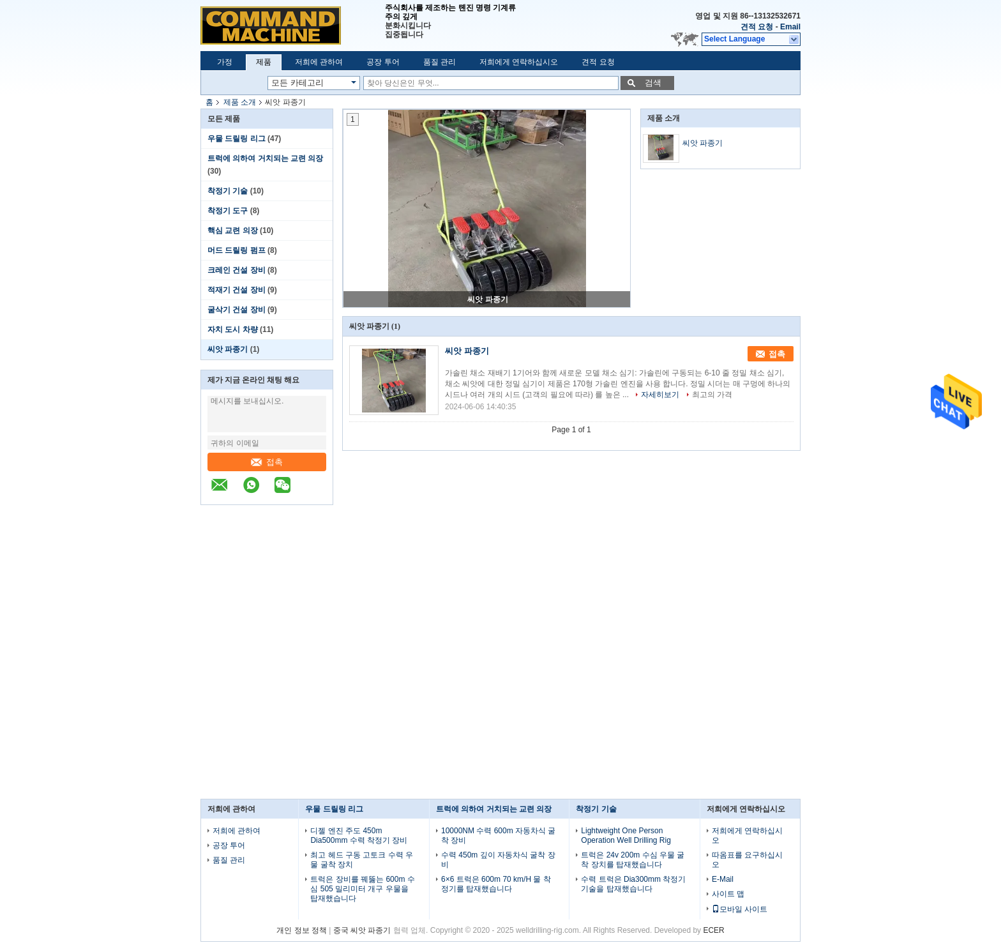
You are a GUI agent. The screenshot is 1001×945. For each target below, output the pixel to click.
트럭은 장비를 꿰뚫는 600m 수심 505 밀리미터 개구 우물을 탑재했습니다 (362, 889)
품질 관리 (439, 61)
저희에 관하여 (319, 61)
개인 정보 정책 (301, 930)
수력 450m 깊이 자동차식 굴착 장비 (498, 859)
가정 (224, 61)
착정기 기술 (227, 190)
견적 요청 (757, 26)
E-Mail (723, 879)
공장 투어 (382, 61)
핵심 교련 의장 (232, 230)
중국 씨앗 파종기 (362, 930)
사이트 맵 (728, 893)
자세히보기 (660, 394)
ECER (713, 930)
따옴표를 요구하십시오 (747, 859)
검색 (653, 82)
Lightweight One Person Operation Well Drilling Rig (626, 835)
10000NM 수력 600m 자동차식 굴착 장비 (498, 835)
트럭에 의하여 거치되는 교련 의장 (265, 158)
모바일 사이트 (739, 909)
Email (790, 26)
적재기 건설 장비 (236, 289)
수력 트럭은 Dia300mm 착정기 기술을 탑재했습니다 (633, 884)
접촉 (267, 462)
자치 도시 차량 (232, 329)
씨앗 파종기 (227, 349)
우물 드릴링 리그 (236, 138)
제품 (263, 61)
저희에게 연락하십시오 (518, 61)
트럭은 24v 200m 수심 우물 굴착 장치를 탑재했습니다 (632, 859)
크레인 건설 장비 (236, 270)
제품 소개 (239, 102)
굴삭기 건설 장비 (236, 309)
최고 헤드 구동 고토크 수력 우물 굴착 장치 (361, 859)
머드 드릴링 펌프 (236, 250)
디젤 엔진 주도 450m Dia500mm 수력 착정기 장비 (358, 835)
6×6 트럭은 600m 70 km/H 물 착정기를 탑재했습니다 (496, 884)
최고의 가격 (712, 394)
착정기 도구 (227, 210)
